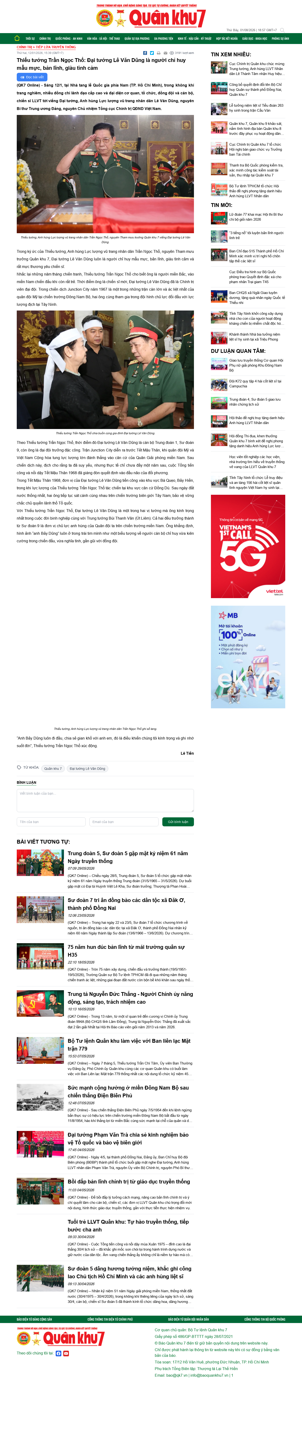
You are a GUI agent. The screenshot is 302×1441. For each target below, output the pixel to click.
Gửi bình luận (178, 822)
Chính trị (45, 38)
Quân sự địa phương (137, 38)
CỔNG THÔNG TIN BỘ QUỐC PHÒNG (264, 1319)
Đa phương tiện (163, 38)
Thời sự (30, 38)
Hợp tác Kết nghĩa (227, 38)
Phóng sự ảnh (280, 38)
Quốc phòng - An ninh (68, 38)
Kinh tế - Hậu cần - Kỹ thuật (194, 38)
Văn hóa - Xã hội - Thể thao (103, 38)
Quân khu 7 (53, 769)
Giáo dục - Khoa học (254, 38)
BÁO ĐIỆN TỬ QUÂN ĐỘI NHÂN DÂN (188, 1319)
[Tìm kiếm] (282, 30)
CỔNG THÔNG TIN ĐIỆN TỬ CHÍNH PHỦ (110, 1319)
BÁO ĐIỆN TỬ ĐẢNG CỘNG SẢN (34, 1319)
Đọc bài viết (32, 77)
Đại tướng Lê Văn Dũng (87, 769)
